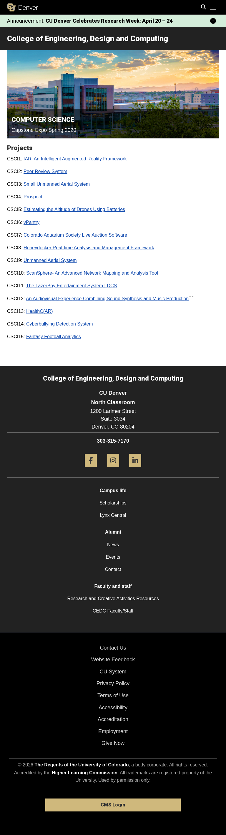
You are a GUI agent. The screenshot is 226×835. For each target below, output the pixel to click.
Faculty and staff (113, 586)
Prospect (33, 196)
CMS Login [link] (113, 805)
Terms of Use (113, 695)
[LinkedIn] (135, 469)
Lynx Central (113, 515)
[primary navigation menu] (213, 7)
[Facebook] (90, 469)
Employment (113, 731)
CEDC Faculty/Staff (113, 610)
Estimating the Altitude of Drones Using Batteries (74, 209)
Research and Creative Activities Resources (113, 598)
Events (113, 557)
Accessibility (113, 708)
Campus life (113, 490)
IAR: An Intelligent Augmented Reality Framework (75, 158)
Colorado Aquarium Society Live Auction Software (75, 235)
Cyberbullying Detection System (59, 323)
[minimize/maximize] (213, 21)
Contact (113, 569)
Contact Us (113, 648)
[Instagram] (113, 469)
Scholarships (113, 502)
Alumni (113, 531)
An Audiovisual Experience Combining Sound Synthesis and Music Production (107, 298)
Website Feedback (113, 660)
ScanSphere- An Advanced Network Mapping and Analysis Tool (92, 272)
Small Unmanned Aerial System (57, 184)
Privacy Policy (113, 683)
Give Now (113, 743)
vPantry (31, 222)
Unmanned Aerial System (50, 260)
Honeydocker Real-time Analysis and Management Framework (89, 247)
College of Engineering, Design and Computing (87, 38)
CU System (112, 672)
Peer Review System (45, 171)
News (113, 544)
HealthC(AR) (39, 311)
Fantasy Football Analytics (53, 336)
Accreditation (113, 719)
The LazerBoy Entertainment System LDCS (71, 285)
